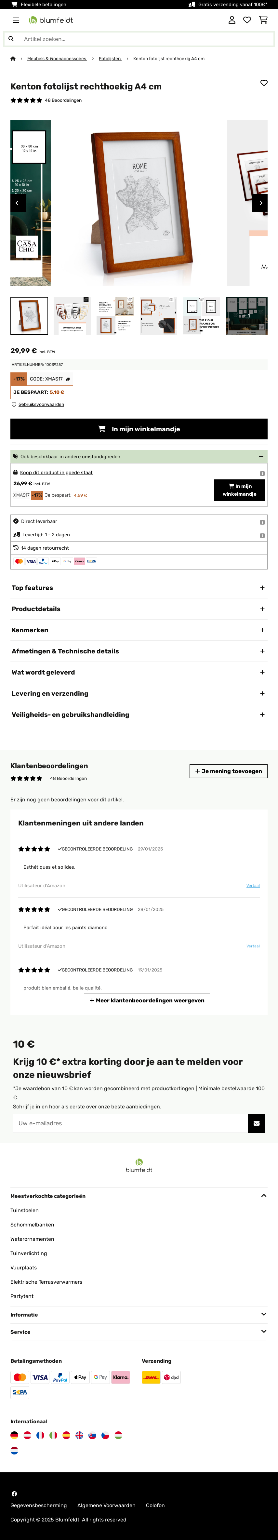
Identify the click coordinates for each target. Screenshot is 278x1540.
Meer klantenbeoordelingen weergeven (147, 1000)
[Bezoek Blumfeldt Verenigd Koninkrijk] (79, 1435)
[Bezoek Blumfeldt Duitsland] (14, 1435)
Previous (17, 203)
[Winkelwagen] (263, 20)
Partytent (21, 1296)
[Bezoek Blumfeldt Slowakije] (92, 1435)
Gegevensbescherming (38, 1505)
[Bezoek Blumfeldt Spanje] (66, 1435)
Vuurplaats (23, 1268)
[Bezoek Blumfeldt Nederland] (14, 1450)
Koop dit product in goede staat (56, 472)
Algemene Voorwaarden (106, 1505)
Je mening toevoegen (228, 771)
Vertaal (253, 885)
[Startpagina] (18, 58)
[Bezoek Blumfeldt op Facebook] (14, 1494)
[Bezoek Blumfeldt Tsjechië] (105, 1435)
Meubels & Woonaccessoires (57, 58)
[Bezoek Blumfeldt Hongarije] (118, 1435)
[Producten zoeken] (139, 39)
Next (261, 203)
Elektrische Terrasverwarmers (46, 1282)
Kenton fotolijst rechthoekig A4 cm (169, 58)
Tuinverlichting (28, 1253)
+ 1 (246, 316)
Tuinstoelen (24, 1210)
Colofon (155, 1505)
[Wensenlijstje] (247, 20)
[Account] (232, 20)
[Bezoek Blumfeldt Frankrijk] (40, 1435)
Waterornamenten (32, 1239)
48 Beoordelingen (63, 100)
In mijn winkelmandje (139, 429)
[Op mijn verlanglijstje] (264, 83)
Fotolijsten (110, 58)
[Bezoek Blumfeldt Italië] (53, 1435)
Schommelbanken (32, 1225)
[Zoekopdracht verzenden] (11, 39)
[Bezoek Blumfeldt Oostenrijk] (27, 1435)
